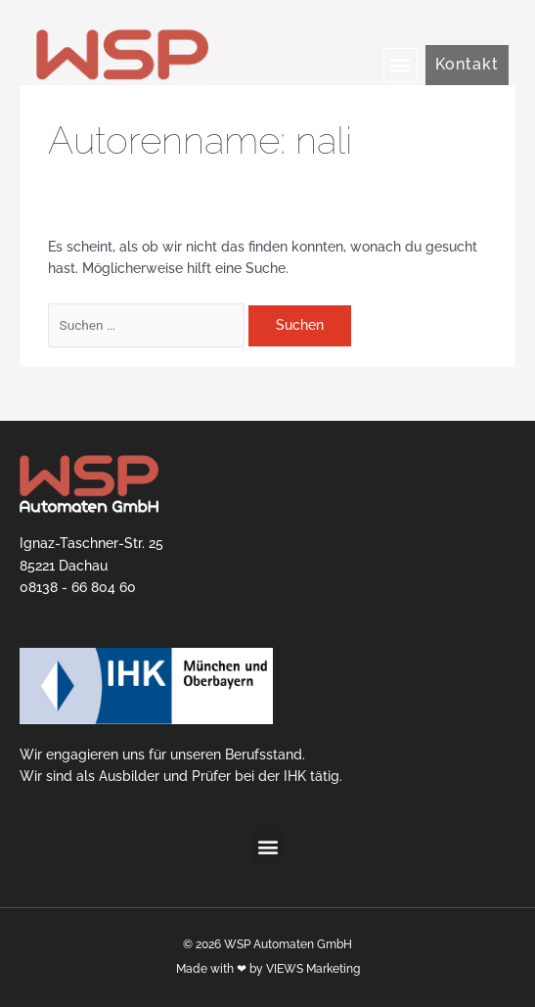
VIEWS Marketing (313, 969)
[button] (400, 65)
